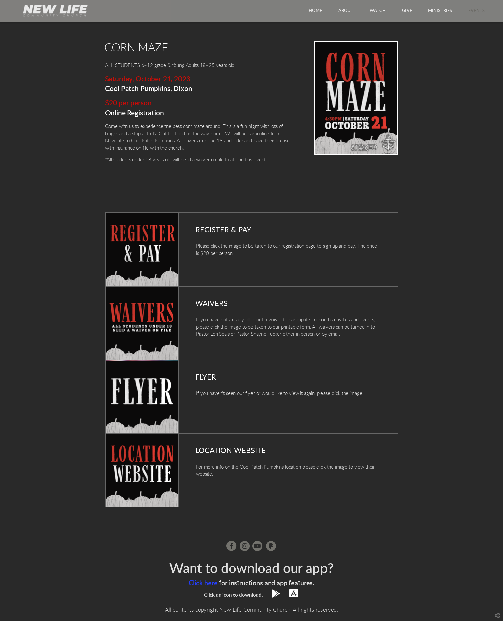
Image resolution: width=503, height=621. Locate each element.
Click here (203, 583)
